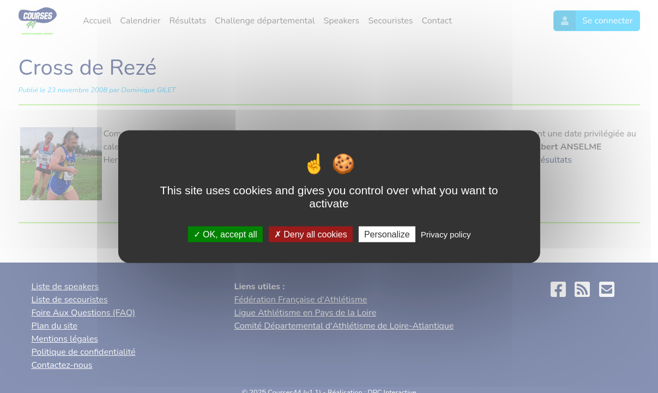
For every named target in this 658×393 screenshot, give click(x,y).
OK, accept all (225, 234)
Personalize (387, 234)
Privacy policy (446, 234)
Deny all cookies (310, 234)
